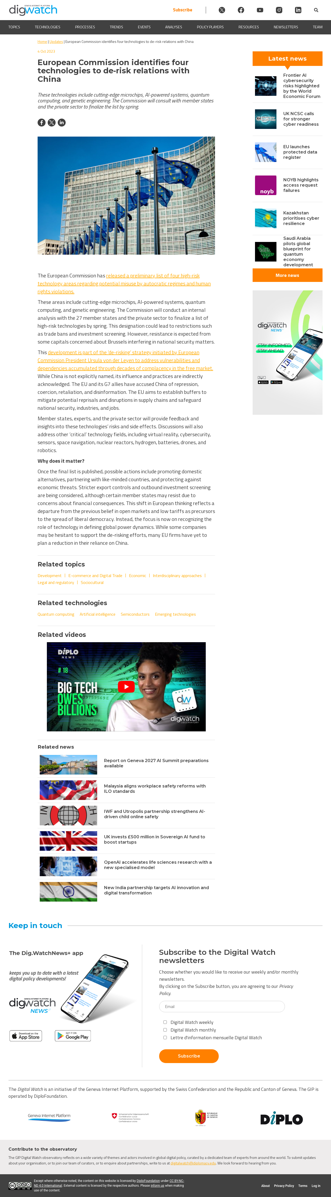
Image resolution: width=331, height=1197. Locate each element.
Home (42, 41)
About (265, 1186)
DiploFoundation (148, 1180)
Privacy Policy (284, 1186)
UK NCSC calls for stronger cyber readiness (301, 119)
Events (144, 27)
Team (318, 27)
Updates (56, 41)
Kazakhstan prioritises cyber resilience (301, 218)
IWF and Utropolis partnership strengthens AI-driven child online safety (154, 814)
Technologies (47, 27)
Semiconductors (135, 614)
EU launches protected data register (300, 152)
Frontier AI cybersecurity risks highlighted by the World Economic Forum (301, 86)
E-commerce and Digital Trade (95, 575)
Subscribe (182, 10)
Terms (302, 1186)
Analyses (173, 27)
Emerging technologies (175, 614)
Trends (116, 27)
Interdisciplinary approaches (177, 575)
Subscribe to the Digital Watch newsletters (217, 956)
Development (50, 575)
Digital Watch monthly (189, 1029)
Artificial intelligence (97, 614)
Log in (316, 1186)
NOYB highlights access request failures (301, 185)
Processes (85, 27)
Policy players (210, 27)
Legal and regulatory (56, 582)
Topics (14, 27)
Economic (137, 575)
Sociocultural (92, 582)
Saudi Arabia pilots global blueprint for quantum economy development (298, 251)
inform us (157, 1185)
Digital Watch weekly (188, 1022)
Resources (249, 27)
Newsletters (286, 27)
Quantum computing (56, 614)
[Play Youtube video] (126, 686)
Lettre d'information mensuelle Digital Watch (212, 1037)
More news (287, 275)
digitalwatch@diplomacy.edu (193, 1163)
